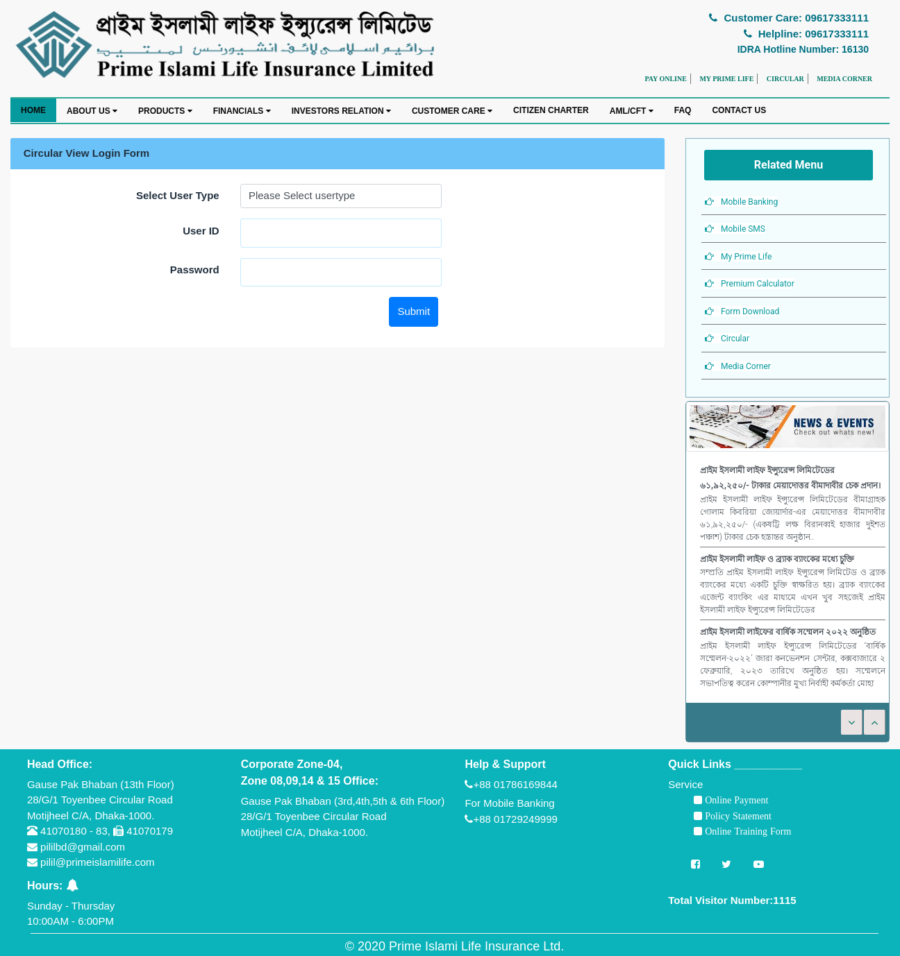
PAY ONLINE (665, 79)
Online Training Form (746, 831)
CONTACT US (739, 110)
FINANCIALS (242, 111)
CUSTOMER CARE (452, 111)
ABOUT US (92, 111)
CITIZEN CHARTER (551, 110)
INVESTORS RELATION (341, 111)
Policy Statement (737, 816)
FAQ (683, 110)
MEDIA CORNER (844, 79)
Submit (413, 311)
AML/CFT (631, 111)
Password (194, 269)
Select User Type (177, 195)
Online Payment (735, 800)
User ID (201, 231)
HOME (33, 110)
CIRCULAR (785, 79)
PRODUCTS (165, 111)
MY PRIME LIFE (726, 79)
